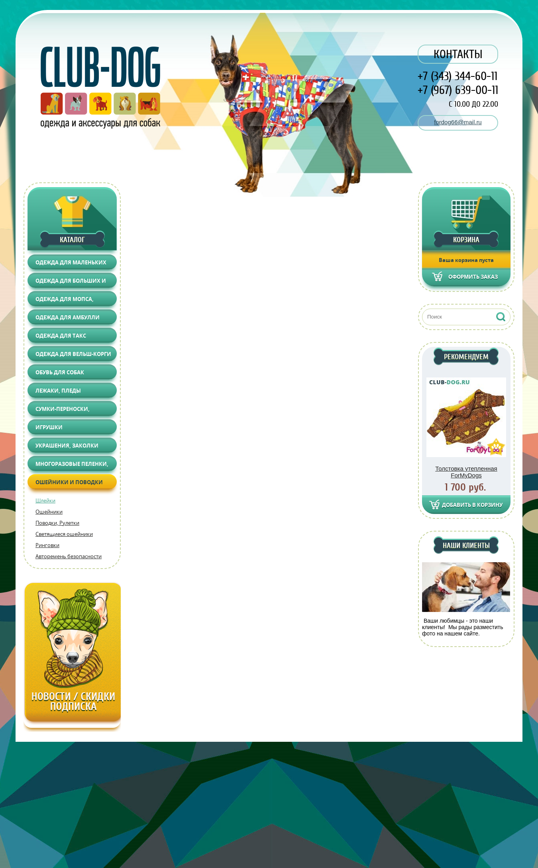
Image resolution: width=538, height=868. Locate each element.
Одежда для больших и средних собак (70, 282)
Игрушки (49, 427)
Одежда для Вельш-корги (73, 354)
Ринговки (47, 545)
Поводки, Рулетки (57, 523)
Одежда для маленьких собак (70, 264)
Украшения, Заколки (66, 445)
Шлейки (45, 500)
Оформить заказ (473, 276)
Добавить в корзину (472, 504)
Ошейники (49, 511)
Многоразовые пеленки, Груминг (71, 465)
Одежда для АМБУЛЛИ (67, 317)
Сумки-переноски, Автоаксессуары (62, 410)
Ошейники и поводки (69, 482)
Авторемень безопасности (68, 556)
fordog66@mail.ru (457, 122)
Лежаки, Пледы (58, 390)
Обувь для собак (59, 372)
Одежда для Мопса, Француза (64, 300)
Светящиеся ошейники (64, 534)
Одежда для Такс (60, 335)
